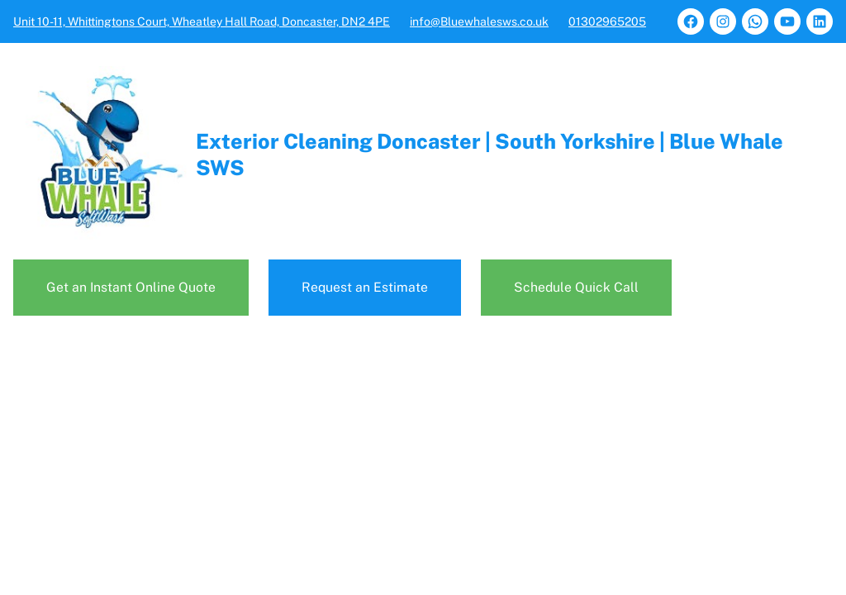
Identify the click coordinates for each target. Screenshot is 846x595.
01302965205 (607, 21)
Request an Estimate (365, 287)
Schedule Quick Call (576, 287)
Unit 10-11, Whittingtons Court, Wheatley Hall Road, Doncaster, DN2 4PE (201, 21)
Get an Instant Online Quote (131, 287)
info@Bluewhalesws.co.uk (479, 21)
